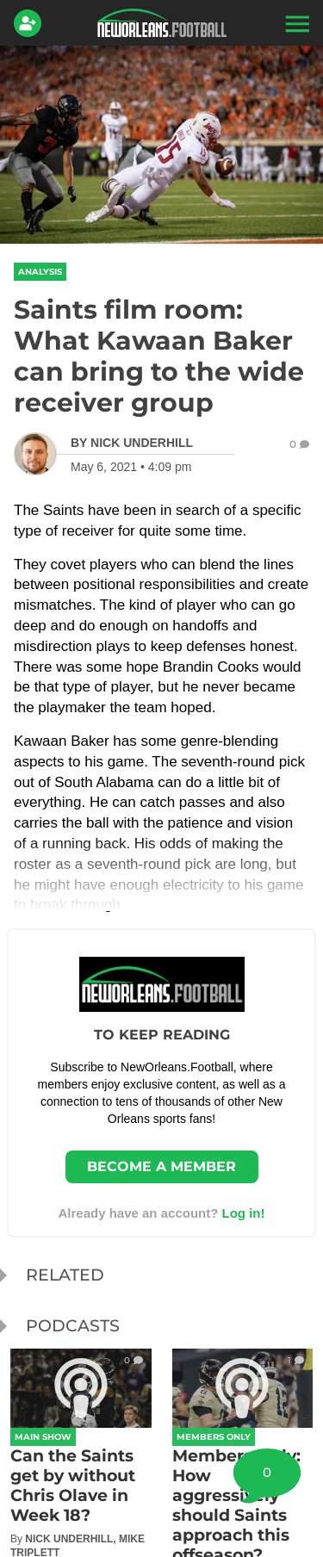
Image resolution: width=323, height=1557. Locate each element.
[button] (295, 23)
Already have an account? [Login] (161, 1213)
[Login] (31, 23)
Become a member (161, 1166)
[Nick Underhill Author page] (132, 443)
